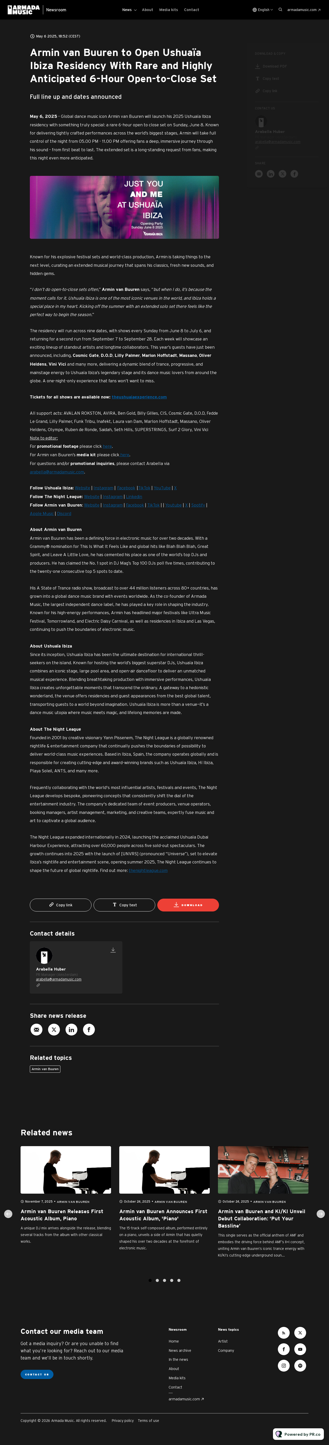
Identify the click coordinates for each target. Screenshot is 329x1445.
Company (226, 1350)
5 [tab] (178, 1285)
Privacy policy (123, 1421)
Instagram (103, 489)
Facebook (126, 489)
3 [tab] (164, 1285)
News (127, 9)
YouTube (162, 489)
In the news (178, 1359)
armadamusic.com (302, 10)
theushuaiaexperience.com (139, 398)
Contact (191, 9)
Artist (223, 1341)
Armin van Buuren (45, 1069)
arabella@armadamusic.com (57, 473)
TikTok (144, 489)
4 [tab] (171, 1285)
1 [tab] (150, 1285)
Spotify (198, 506)
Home (174, 1341)
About (147, 9)
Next (321, 1219)
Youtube (173, 506)
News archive (180, 1350)
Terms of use (148, 1421)
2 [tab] (157, 1285)
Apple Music (42, 514)
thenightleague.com (148, 871)
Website (82, 489)
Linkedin (134, 497)
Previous (8, 1219)
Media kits (168, 9)
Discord (64, 514)
